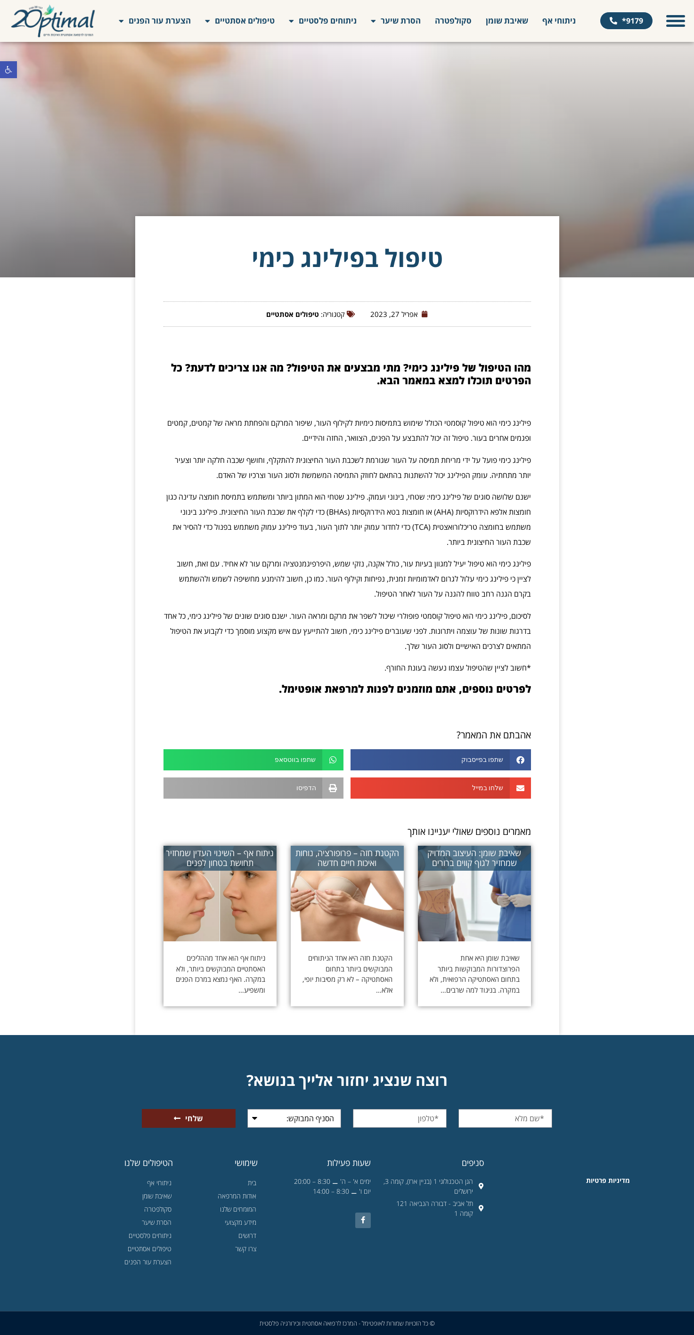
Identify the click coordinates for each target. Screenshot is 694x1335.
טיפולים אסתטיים (240, 21)
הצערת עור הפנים (155, 21)
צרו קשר (245, 1248)
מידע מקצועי (240, 1222)
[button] (8, 69)
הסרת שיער (396, 21)
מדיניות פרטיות (608, 1180)
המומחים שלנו (238, 1209)
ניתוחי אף (559, 20)
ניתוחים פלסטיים (323, 21)
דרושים (247, 1235)
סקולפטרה (453, 20)
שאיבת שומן (507, 20)
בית (252, 1182)
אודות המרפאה (237, 1195)
